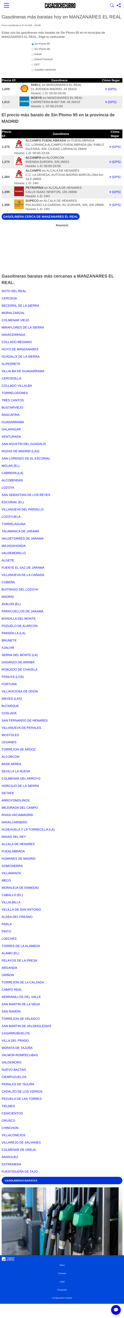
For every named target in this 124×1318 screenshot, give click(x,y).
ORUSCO (8, 1120)
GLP (36, 64)
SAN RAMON (11, 1011)
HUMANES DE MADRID (19, 858)
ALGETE (8, 560)
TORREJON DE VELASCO (21, 1018)
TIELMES (8, 1106)
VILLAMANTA (11, 873)
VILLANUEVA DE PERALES (21, 727)
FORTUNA (9, 684)
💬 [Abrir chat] (116, 1309)
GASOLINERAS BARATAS (21, 1180)
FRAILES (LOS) (13, 676)
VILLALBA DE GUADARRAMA (23, 371)
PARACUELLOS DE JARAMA (22, 611)
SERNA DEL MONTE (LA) (20, 655)
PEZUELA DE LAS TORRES (22, 1098)
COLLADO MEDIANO (17, 342)
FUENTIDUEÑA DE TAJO (20, 1171)
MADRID (8, 596)
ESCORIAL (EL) (13, 502)
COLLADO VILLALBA (17, 385)
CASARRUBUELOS (16, 1033)
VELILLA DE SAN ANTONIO (21, 909)
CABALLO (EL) (12, 895)
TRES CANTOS (13, 400)
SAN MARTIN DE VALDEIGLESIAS (26, 1026)
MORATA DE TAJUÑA (17, 1048)
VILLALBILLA (11, 902)
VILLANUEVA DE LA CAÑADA (23, 575)
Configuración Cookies (62, 1298)
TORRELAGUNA (14, 524)
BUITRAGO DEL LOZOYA (20, 589)
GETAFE (8, 793)
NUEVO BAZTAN (14, 1069)
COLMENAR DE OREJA (19, 1149)
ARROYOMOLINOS (16, 800)
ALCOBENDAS (12, 480)
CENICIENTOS (12, 1113)
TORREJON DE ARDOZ (19, 749)
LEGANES (9, 742)
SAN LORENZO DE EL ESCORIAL (26, 458)
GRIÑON (8, 975)
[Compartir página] (119, 5)
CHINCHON (10, 1128)
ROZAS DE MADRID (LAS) (20, 451)
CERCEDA (9, 298)
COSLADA (9, 713)
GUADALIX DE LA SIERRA (21, 356)
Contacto (62, 1273)
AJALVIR (8, 647)
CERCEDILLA (11, 378)
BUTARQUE (10, 706)
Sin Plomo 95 (41, 43)
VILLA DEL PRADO (15, 1040)
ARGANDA (9, 967)
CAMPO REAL (12, 989)
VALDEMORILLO (14, 553)
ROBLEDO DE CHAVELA (19, 669)
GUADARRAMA (13, 422)
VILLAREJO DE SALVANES (21, 1142)
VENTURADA (11, 436)
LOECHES (9, 938)
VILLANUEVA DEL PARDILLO (23, 509)
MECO (6, 880)
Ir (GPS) (110, 89)
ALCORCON (10, 756)
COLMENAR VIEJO (15, 320)
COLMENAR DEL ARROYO (21, 778)
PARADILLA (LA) (13, 633)
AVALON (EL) (11, 604)
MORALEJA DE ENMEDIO (20, 887)
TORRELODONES (15, 393)
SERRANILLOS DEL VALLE (21, 997)
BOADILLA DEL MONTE (19, 618)
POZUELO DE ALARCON (20, 626)
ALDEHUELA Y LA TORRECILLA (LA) (28, 829)
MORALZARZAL (13, 313)
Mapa (62, 1265)
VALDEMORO (11, 1062)
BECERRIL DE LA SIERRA (20, 305)
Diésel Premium (42, 59)
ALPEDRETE (11, 364)
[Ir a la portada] (60, 5)
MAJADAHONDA (14, 545)
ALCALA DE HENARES (18, 844)
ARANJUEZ (10, 1157)
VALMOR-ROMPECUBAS (20, 1055)
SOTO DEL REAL (14, 291)
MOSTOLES (10, 735)
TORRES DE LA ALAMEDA (21, 946)
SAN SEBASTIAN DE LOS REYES (26, 495)
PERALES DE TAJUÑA (18, 1084)
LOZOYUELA (11, 516)
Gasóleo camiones (44, 69)
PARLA (7, 924)
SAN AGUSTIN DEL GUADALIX (24, 444)
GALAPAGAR (11, 429)
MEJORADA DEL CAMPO (20, 807)
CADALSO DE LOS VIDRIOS (22, 1091)
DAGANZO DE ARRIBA (18, 662)
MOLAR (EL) (10, 465)
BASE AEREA (11, 764)
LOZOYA (8, 487)
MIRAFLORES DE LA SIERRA (23, 327)
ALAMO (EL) (10, 953)
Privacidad (62, 1290)
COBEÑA (8, 582)
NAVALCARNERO (14, 822)
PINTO (6, 931)
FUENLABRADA (13, 851)
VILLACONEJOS (13, 1135)
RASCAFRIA (11, 414)
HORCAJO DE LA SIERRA (20, 786)
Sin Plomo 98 (41, 49)
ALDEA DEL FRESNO (17, 917)
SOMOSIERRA (12, 866)
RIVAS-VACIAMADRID (17, 815)
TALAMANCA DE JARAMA (20, 531)
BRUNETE (9, 640)
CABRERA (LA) (12, 473)
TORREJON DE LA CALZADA (23, 982)
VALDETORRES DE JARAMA (23, 538)
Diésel (37, 54)
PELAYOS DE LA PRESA (19, 960)
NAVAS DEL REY (14, 836)
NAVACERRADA (13, 334)
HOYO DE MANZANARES (20, 349)
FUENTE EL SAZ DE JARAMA (23, 567)
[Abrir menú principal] (6, 5)
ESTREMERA (11, 1164)
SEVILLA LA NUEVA (16, 771)
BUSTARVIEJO (12, 407)
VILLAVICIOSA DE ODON (20, 691)
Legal (62, 1281)
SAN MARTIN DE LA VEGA (21, 1004)
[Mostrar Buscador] (112, 5)
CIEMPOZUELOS (14, 1077)
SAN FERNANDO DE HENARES (25, 720)
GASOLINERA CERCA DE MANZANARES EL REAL (40, 216)
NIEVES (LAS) (12, 698)
